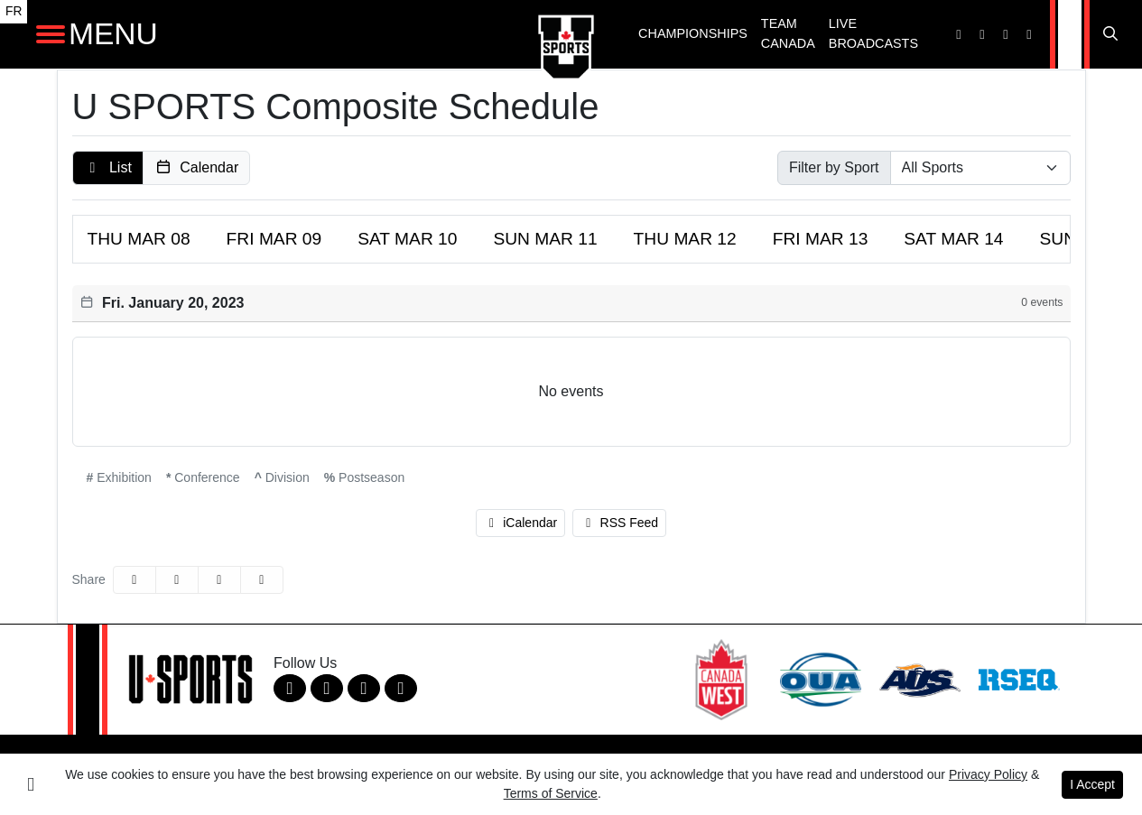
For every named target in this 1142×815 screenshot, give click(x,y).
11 (545, 238)
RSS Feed (619, 522)
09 (274, 238)
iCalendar (520, 522)
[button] (108, 168)
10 (407, 238)
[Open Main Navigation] (50, 34)
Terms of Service (551, 793)
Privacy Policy (988, 774)
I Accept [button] (1092, 784)
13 (820, 238)
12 (685, 238)
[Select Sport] (980, 168)
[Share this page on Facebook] (134, 580)
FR (13, 11)
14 (953, 238)
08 (139, 238)
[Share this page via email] (219, 580)
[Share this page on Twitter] (177, 580)
